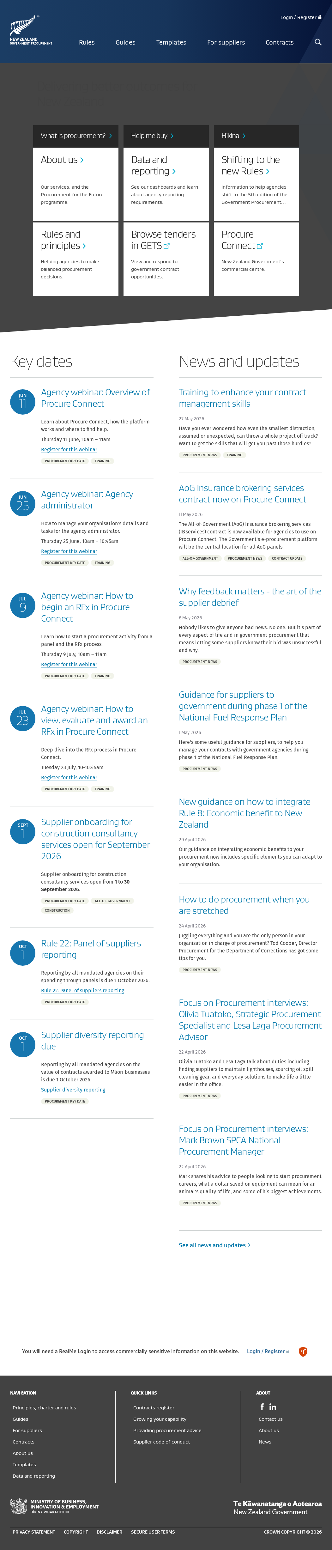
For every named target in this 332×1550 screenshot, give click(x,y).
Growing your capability (159, 1419)
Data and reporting (34, 1476)
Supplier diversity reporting (73, 1090)
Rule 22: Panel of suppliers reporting (82, 991)
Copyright (76, 1532)
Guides (126, 42)
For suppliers (226, 42)
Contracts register (153, 1408)
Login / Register (301, 17)
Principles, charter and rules (44, 1408)
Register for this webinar (69, 450)
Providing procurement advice (167, 1430)
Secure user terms (153, 1532)
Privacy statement (34, 1532)
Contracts (280, 42)
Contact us (271, 1419)
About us (23, 1453)
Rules (87, 42)
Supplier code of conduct (161, 1442)
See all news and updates (215, 1245)
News (265, 1442)
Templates (171, 42)
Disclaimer (109, 1532)
